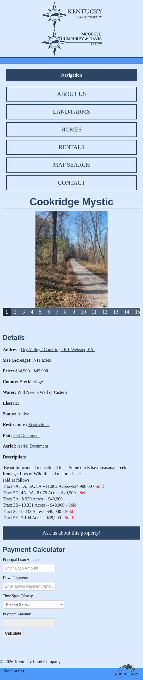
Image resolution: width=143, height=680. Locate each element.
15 (137, 312)
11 (94, 312)
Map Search (71, 164)
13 (115, 312)
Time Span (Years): (18, 596)
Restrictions (38, 424)
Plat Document (26, 435)
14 (126, 312)
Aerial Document (32, 446)
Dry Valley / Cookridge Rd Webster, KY (58, 349)
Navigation (71, 75)
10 (83, 312)
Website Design (126, 673)
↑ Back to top (12, 670)
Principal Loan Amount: (21, 559)
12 (104, 312)
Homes (71, 129)
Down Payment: (15, 578)
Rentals (71, 147)
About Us (71, 94)
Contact (71, 182)
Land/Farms (71, 111)
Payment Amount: (17, 614)
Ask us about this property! (71, 533)
